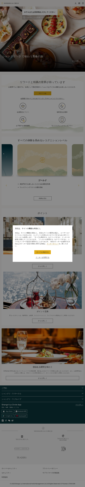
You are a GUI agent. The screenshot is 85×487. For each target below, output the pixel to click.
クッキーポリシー (53, 244)
